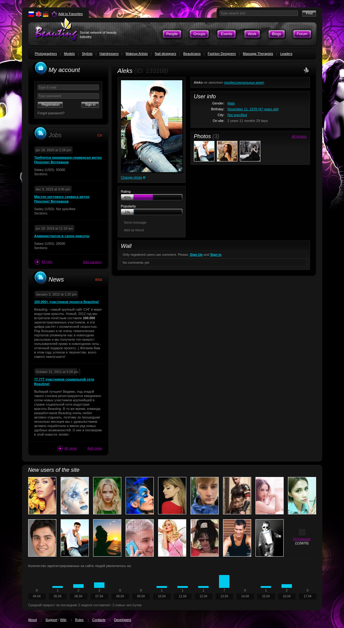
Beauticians (192, 53)
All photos (299, 136)
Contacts (98, 620)
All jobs (43, 262)
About (32, 620)
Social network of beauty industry (98, 35)
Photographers (46, 53)
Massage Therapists (258, 53)
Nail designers (165, 53)
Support (51, 620)
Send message (135, 222)
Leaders (286, 53)
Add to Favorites (70, 14)
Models (69, 53)
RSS (98, 280)
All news (67, 448)
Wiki (63, 620)
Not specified (237, 115)
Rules (79, 620)
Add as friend (134, 230)
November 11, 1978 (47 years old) (253, 109)
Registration (51, 104)
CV (99, 135)
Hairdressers (109, 53)
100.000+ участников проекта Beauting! (66, 302)
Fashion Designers (222, 53)
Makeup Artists (137, 53)
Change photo (131, 177)
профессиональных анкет (244, 82)
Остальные (302, 539)
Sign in (215, 254)
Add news (94, 448)
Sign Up (196, 254)
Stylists (87, 53)
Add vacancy (92, 262)
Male (231, 103)
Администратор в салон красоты (61, 236)
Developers (122, 620)
